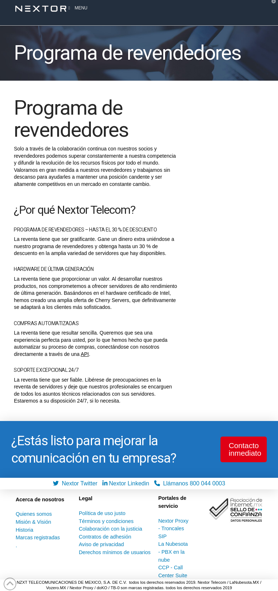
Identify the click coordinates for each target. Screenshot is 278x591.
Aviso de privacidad (101, 544)
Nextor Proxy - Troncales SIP (173, 528)
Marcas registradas (38, 537)
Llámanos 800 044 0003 (190, 483)
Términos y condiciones (106, 521)
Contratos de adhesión (105, 537)
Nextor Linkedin (127, 483)
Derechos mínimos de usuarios (115, 552)
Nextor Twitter (77, 483)
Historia (24, 530)
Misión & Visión (33, 522)
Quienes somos (34, 514)
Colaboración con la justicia (110, 529)
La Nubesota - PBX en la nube (173, 551)
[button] (271, 7)
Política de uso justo (102, 513)
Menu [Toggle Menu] (76, 7)
